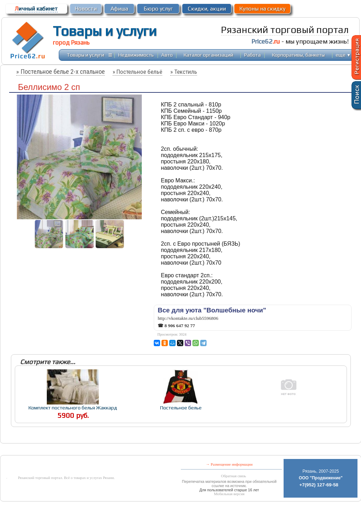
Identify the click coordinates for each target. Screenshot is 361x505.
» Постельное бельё (137, 71)
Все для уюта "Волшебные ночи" (212, 310)
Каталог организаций (208, 55)
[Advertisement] (162, 450)
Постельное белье (181, 407)
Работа (252, 55)
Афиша (119, 8)
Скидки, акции (207, 8)
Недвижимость (136, 55)
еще (343, 55)
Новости (86, 8)
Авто (167, 55)
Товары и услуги (105, 31)
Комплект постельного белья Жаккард (72, 407)
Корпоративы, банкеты (298, 55)
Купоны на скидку (262, 8)
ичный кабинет (36, 8)
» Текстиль (183, 71)
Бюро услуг (158, 8)
